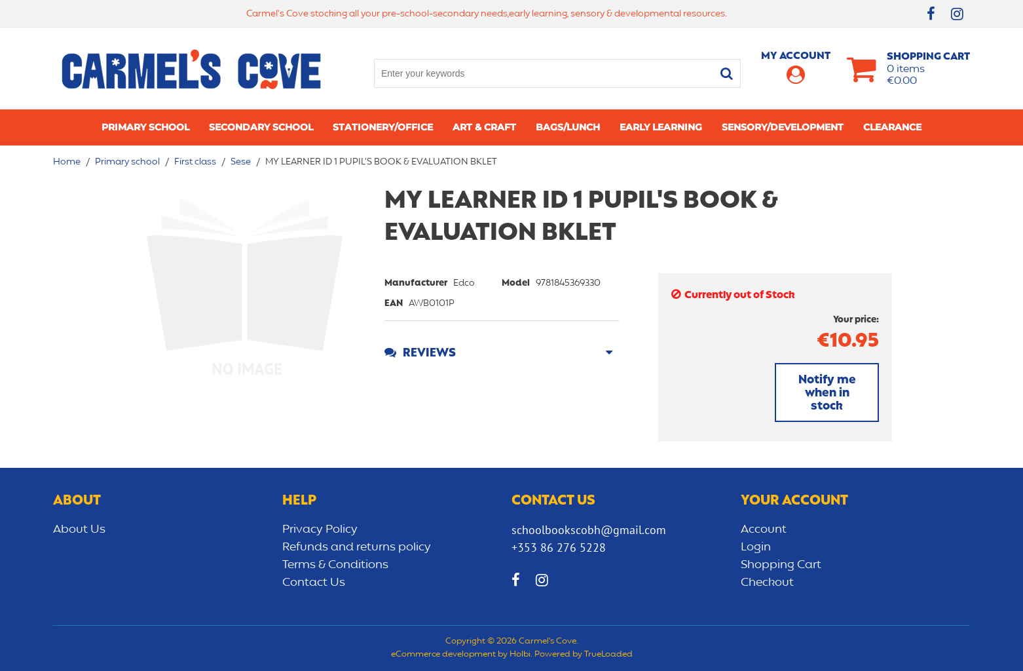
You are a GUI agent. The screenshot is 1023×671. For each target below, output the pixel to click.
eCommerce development (443, 654)
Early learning (661, 127)
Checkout (767, 582)
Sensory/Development (783, 127)
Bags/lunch (568, 127)
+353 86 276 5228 (559, 547)
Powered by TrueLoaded (583, 654)
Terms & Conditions (335, 565)
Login (756, 547)
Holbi (520, 654)
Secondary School (261, 127)
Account (764, 529)
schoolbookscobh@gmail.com (589, 529)
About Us (79, 529)
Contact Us (313, 582)
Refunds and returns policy (356, 547)
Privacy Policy (320, 529)
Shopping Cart (781, 565)
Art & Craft (484, 127)
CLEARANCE (892, 127)
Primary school (145, 127)
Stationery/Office (383, 127)
